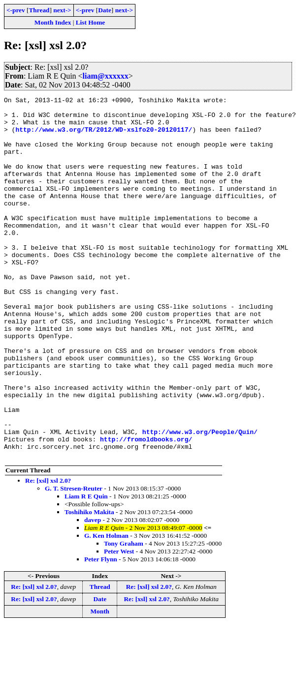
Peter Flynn (100, 631)
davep (92, 592)
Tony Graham (123, 615)
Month (100, 683)
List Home (90, 22)
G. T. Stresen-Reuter (73, 560)
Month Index (52, 22)
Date (104, 10)
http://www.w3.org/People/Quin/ (200, 499)
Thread (39, 10)
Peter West (119, 623)
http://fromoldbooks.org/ (146, 508)
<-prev (15, 10)
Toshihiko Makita (89, 584)
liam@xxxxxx (106, 76)
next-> (62, 10)
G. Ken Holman (106, 607)
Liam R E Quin (86, 568)
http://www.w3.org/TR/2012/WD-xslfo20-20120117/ (103, 136)
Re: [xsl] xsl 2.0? (48, 552)
